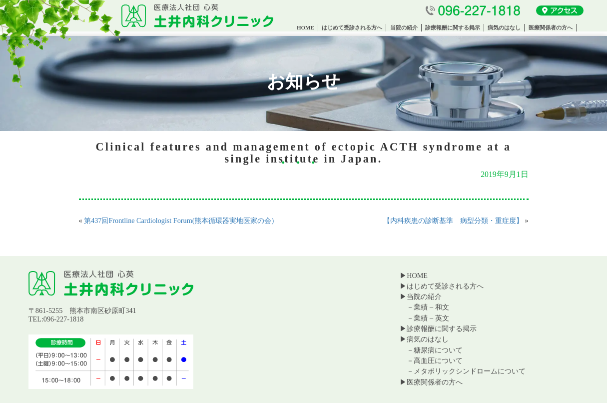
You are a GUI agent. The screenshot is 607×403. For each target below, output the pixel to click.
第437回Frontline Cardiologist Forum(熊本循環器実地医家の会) (179, 220)
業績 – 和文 (431, 307)
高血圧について (438, 360)
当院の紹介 (404, 27)
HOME (305, 27)
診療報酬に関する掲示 (452, 27)
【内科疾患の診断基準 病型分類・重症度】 (453, 220)
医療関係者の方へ (551, 27)
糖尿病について (438, 350)
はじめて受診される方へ (352, 27)
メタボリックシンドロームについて (470, 371)
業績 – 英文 (431, 318)
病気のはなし (504, 27)
